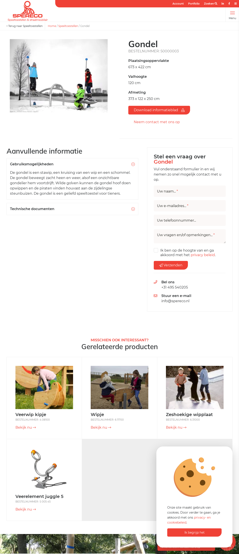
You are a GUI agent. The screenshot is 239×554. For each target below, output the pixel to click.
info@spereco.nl (175, 301)
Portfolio (194, 3)
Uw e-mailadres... (172, 206)
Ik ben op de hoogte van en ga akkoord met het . (188, 252)
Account (178, 3)
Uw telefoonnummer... (176, 220)
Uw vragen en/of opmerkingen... (186, 235)
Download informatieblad (159, 110)
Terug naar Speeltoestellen (25, 26)
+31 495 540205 (174, 287)
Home (52, 26)
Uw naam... (167, 191)
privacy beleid (203, 255)
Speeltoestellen (68, 26)
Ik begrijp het (194, 532)
